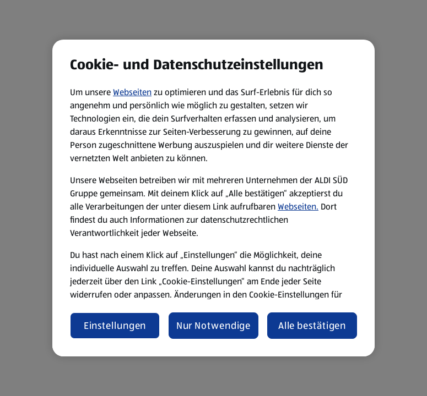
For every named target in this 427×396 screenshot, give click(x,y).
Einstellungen (115, 325)
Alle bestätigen (312, 325)
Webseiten (132, 92)
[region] (213, 198)
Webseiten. (298, 206)
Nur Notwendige (213, 325)
